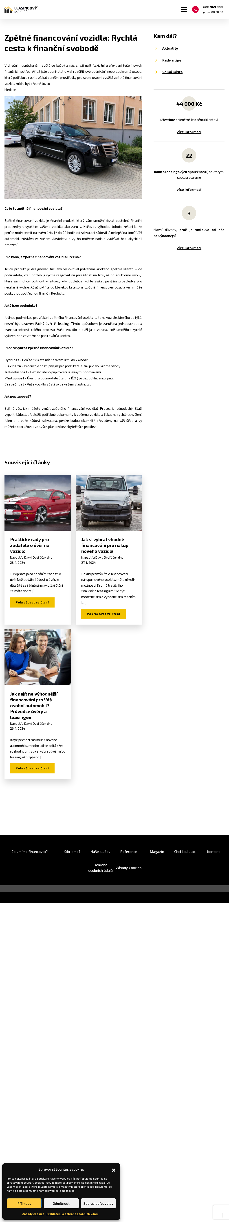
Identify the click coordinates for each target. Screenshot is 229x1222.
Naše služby (100, 851)
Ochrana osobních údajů (100, 868)
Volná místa (172, 72)
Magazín (157, 851)
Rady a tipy (171, 60)
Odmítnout (61, 1203)
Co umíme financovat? (29, 851)
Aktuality (170, 48)
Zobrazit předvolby (98, 1203)
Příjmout (24, 1203)
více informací (189, 132)
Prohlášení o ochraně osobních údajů (72, 1213)
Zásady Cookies (128, 867)
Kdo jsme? (72, 851)
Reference (128, 851)
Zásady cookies (33, 1213)
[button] (113, 1169)
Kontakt (213, 851)
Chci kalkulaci (185, 851)
